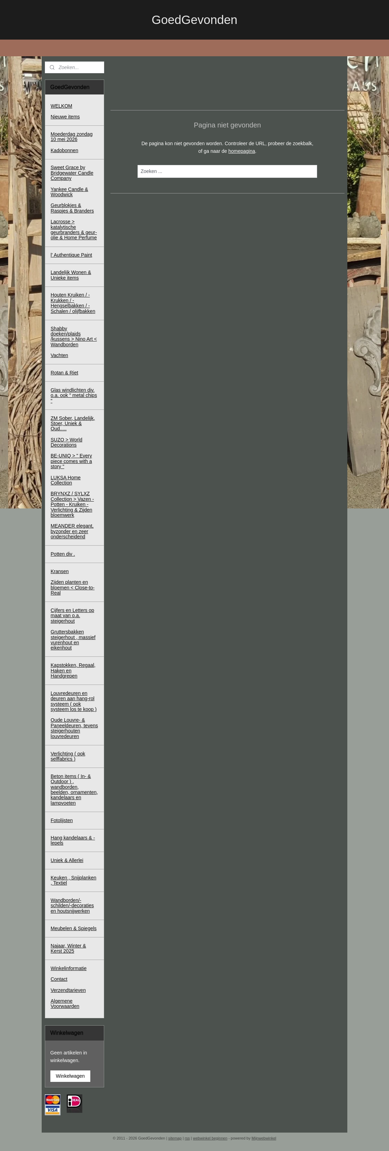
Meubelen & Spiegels (74, 928)
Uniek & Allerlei (67, 860)
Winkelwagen (70, 1076)
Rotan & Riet (64, 372)
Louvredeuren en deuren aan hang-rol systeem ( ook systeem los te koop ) (74, 701)
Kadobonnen (64, 150)
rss (187, 1138)
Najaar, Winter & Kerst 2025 (68, 948)
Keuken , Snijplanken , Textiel (74, 880)
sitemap (175, 1138)
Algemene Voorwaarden (65, 1003)
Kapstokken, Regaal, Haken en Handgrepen (73, 670)
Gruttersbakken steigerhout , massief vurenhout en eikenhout (73, 640)
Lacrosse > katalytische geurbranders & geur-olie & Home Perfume (74, 229)
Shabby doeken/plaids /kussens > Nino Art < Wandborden (74, 336)
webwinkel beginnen (210, 1138)
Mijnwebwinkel (263, 1138)
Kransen (60, 571)
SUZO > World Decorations (66, 442)
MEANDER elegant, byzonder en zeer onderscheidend (72, 531)
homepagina (241, 151)
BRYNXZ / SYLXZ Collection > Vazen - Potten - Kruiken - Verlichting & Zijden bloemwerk (72, 504)
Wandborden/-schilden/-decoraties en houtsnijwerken (72, 905)
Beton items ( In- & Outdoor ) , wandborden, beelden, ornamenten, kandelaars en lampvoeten (74, 789)
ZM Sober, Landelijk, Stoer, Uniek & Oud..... (73, 423)
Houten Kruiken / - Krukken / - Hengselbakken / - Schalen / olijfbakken (73, 303)
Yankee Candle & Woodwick (69, 192)
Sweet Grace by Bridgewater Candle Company (72, 173)
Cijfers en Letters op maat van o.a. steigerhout (72, 615)
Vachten (59, 355)
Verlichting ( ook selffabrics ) (68, 756)
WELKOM (61, 106)
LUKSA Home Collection (66, 480)
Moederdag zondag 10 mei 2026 (72, 136)
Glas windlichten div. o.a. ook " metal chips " (74, 395)
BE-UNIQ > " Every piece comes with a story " (71, 461)
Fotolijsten (62, 820)
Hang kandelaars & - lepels (73, 840)
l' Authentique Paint (71, 255)
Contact (59, 979)
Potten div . (63, 554)
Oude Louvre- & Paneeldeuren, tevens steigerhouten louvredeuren (74, 728)
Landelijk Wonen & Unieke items (71, 275)
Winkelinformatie (68, 968)
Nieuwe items (65, 116)
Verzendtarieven (68, 990)
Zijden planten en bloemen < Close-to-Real (72, 587)
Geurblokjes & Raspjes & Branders (72, 207)
